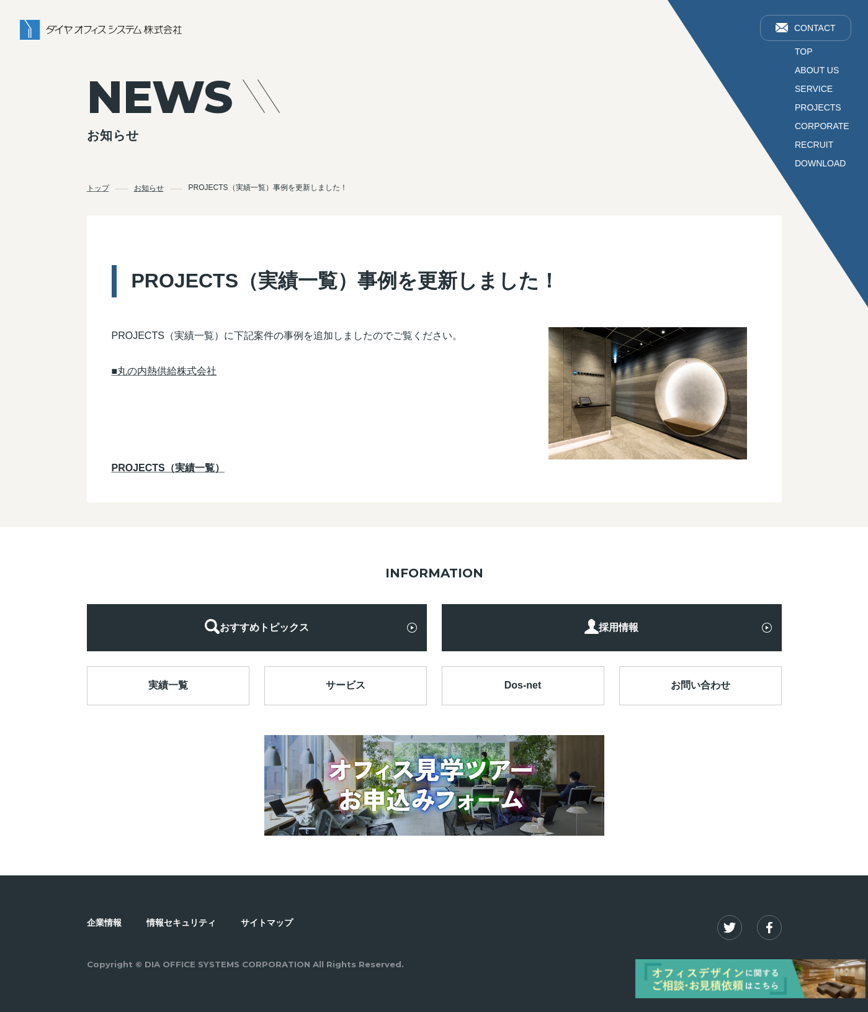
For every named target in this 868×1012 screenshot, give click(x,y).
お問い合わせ (700, 684)
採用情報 (611, 626)
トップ (98, 187)
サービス (345, 684)
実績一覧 (168, 684)
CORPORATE (822, 126)
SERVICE (814, 89)
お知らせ (149, 187)
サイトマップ (267, 921)
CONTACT (806, 28)
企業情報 (104, 921)
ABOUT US (817, 70)
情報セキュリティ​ (181, 921)
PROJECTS (818, 107)
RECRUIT (814, 145)
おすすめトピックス (257, 626)
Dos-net (523, 684)
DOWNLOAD (820, 163)
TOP (804, 51)
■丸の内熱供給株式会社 (164, 369)
